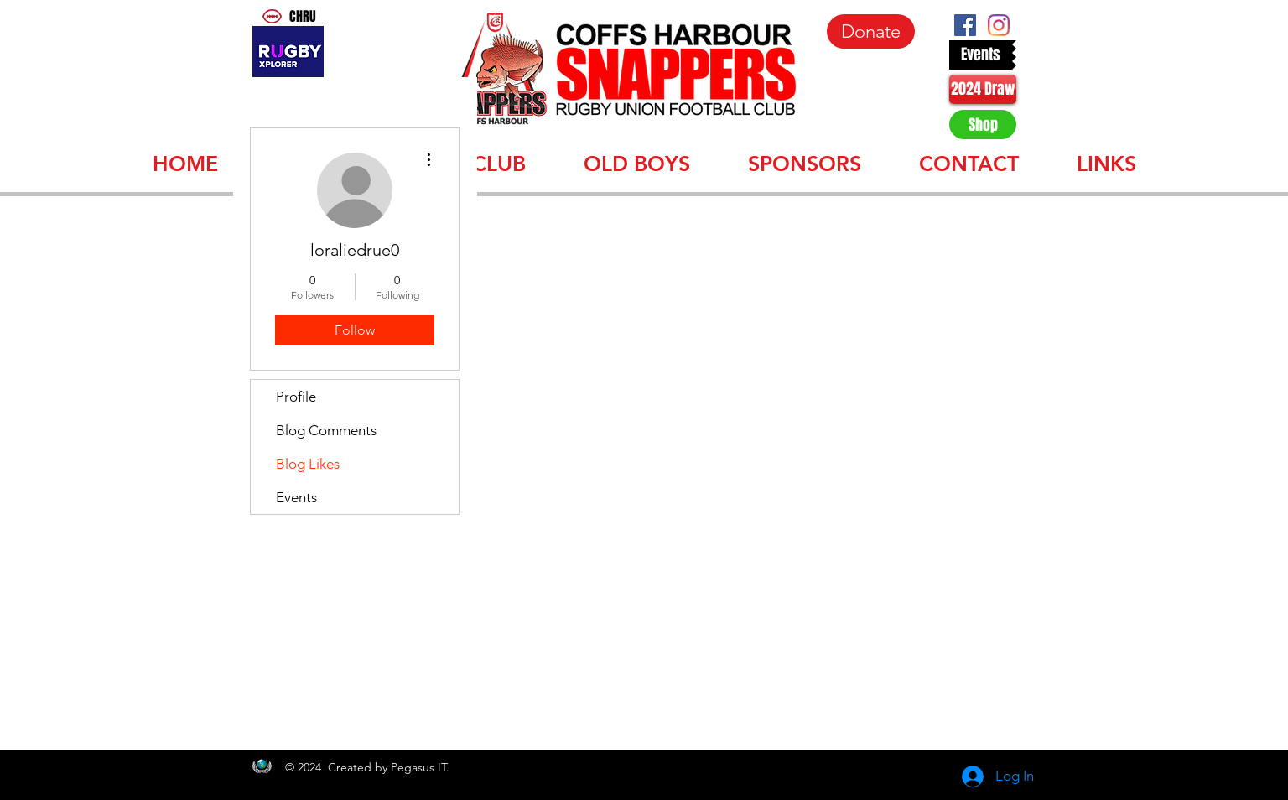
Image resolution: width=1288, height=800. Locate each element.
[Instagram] (999, 25)
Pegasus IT (418, 767)
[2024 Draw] (982, 89)
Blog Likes (308, 463)
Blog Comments (326, 430)
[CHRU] (308, 17)
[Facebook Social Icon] (965, 25)
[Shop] (982, 124)
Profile (296, 396)
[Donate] (871, 31)
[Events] (980, 55)
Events (296, 497)
